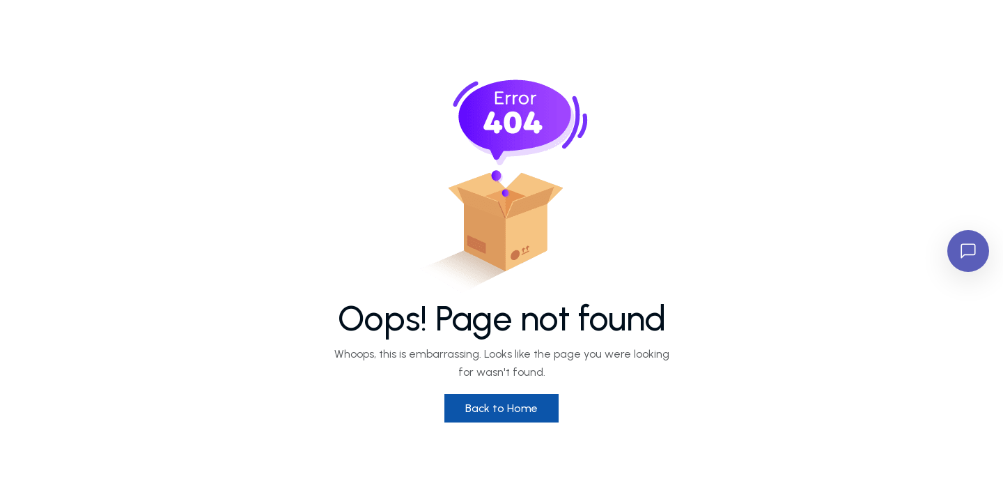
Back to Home (501, 408)
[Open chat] (968, 251)
